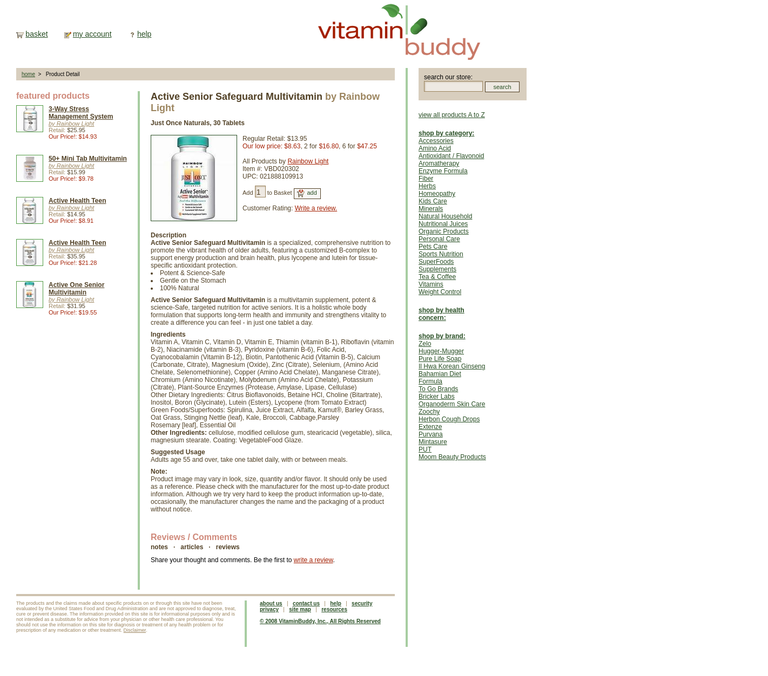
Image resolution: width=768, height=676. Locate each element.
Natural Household (445, 216)
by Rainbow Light (71, 123)
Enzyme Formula (443, 171)
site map (300, 609)
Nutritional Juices (443, 224)
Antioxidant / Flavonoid (451, 156)
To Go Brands (438, 389)
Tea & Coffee (437, 277)
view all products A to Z (452, 115)
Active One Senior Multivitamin (76, 288)
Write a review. (316, 208)
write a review (313, 560)
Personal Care (439, 239)
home (28, 74)
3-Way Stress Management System (81, 112)
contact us (306, 603)
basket (36, 34)
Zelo (425, 343)
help (144, 34)
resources (334, 609)
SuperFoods (436, 261)
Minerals (431, 209)
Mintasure (433, 442)
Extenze (430, 427)
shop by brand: (442, 336)
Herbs (427, 186)
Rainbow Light (307, 161)
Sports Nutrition (441, 254)
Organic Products (444, 231)
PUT (425, 449)
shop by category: (446, 133)
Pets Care (433, 246)
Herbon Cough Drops (449, 419)
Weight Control (440, 292)
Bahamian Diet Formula (440, 377)
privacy (269, 609)
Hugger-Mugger (441, 351)
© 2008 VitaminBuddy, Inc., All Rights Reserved (320, 621)
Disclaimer (135, 630)
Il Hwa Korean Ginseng (452, 366)
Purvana (431, 434)
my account (92, 34)
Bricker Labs (437, 396)
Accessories (436, 141)
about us (271, 603)
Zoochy (429, 411)
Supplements (437, 269)
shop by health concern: (441, 314)
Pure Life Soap (440, 359)
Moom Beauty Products (452, 457)
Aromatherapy (439, 163)
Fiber (426, 178)
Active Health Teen (77, 200)
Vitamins (431, 284)
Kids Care (433, 201)
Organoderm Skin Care (452, 404)
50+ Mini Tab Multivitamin (88, 158)
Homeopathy (437, 193)
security (362, 603)
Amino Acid (435, 148)
